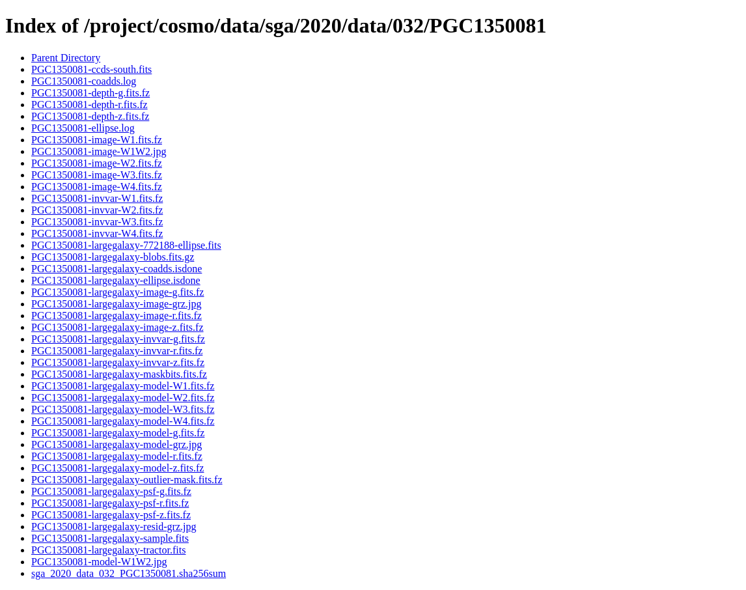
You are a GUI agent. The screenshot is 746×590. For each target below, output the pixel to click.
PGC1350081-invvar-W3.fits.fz (97, 221)
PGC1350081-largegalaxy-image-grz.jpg (116, 303)
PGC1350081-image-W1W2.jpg (99, 151)
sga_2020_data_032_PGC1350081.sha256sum (128, 573)
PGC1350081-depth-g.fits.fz (90, 92)
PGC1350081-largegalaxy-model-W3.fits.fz (122, 409)
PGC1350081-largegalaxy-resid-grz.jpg (113, 526)
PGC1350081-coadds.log (83, 81)
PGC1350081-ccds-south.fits (91, 69)
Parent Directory (65, 57)
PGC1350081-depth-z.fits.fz (90, 116)
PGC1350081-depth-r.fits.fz (89, 104)
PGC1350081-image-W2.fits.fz (96, 163)
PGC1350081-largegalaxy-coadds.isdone (116, 268)
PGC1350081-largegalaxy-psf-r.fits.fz (110, 503)
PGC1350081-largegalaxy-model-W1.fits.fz (122, 385)
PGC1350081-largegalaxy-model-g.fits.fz (117, 432)
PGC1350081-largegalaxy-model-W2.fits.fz (122, 397)
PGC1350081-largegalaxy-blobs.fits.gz (112, 256)
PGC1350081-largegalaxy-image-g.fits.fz (117, 292)
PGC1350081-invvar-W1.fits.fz (97, 198)
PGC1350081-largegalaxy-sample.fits (110, 538)
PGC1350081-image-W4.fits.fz (96, 186)
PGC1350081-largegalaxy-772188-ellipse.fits (126, 245)
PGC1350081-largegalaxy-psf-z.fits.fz (111, 514)
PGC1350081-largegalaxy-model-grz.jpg (116, 444)
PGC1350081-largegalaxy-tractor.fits (108, 549)
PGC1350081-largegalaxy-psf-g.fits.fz (111, 491)
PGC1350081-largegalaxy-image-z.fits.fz (117, 327)
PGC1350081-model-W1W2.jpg (99, 561)
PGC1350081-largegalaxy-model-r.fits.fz (116, 456)
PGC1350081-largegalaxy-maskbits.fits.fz (119, 374)
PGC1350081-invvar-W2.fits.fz (97, 210)
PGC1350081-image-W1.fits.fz (96, 139)
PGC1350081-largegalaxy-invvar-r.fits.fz (116, 350)
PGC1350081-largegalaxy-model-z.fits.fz (117, 467)
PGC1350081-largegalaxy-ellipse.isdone (115, 280)
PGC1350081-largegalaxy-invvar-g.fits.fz (118, 338)
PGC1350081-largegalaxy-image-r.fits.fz (116, 315)
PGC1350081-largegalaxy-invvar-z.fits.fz (117, 362)
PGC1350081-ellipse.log (83, 127)
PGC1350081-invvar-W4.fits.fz (97, 233)
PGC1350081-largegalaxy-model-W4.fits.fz (122, 421)
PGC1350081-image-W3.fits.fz (96, 174)
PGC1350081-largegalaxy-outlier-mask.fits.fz (127, 479)
